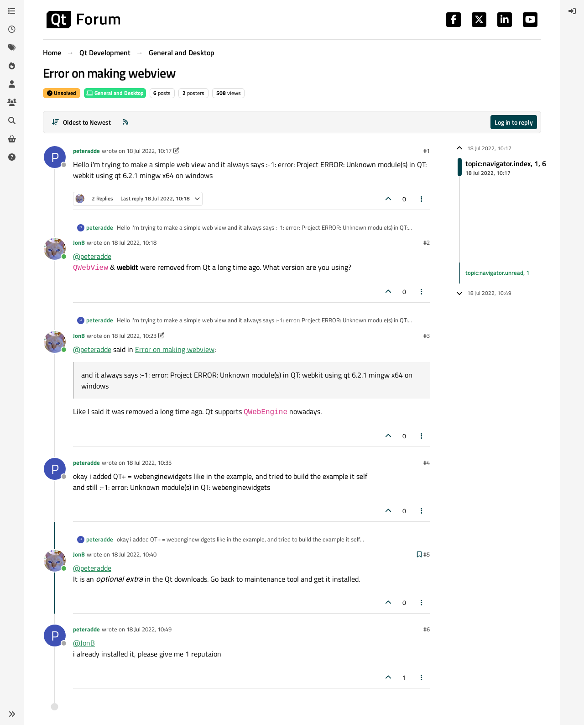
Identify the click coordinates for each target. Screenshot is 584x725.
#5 (426, 554)
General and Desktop (115, 93)
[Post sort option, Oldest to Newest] (81, 122)
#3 (426, 335)
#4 (426, 462)
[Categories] (12, 11)
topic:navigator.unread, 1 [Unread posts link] (497, 272)
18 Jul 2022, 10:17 (149, 150)
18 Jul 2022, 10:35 (149, 462)
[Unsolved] (12, 157)
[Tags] (12, 47)
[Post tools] (422, 199)
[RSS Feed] (125, 122)
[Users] (12, 84)
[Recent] (12, 29)
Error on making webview (174, 349)
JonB (79, 242)
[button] (12, 714)
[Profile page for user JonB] (55, 249)
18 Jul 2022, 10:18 (133, 242)
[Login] (572, 11)
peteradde (86, 150)
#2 (426, 242)
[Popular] (12, 65)
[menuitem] (572, 11)
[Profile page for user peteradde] (55, 157)
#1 (426, 150)
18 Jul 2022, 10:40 (133, 554)
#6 (426, 629)
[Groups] (12, 102)
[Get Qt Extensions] (12, 138)
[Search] (12, 120)
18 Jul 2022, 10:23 (133, 335)
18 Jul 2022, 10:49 (149, 629)
